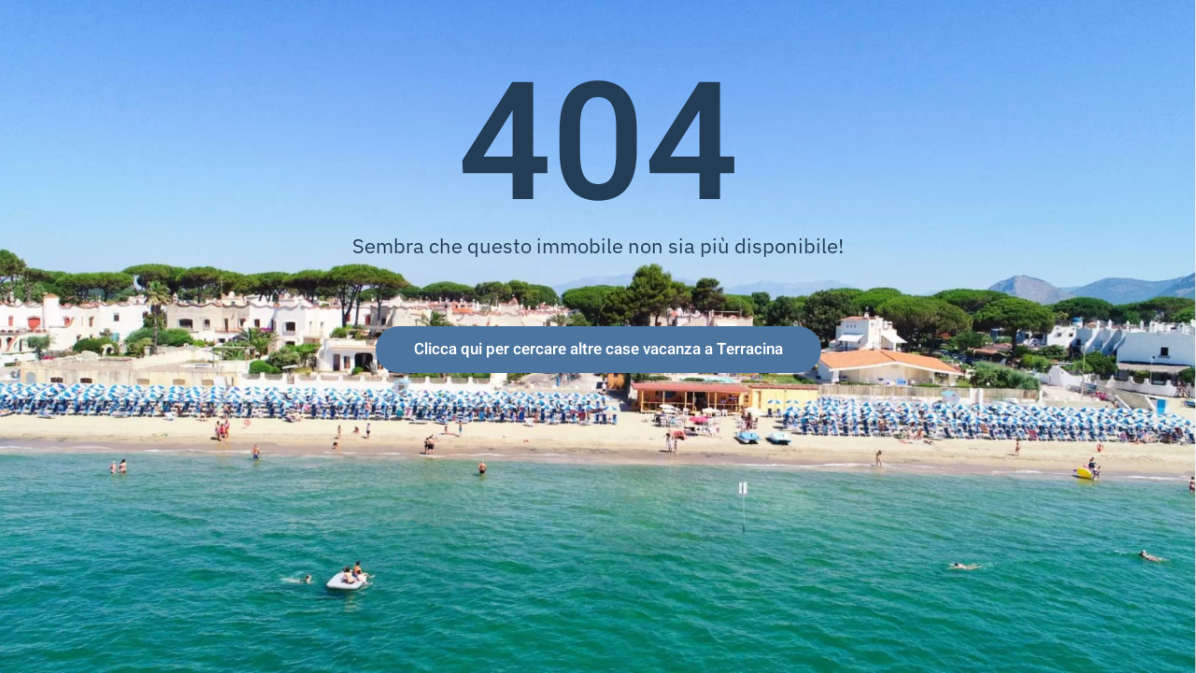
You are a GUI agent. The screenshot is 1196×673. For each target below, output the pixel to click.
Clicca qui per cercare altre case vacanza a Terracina (598, 349)
